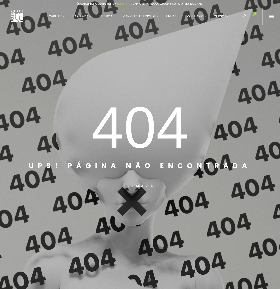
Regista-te (124, 4)
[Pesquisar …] (245, 16)
